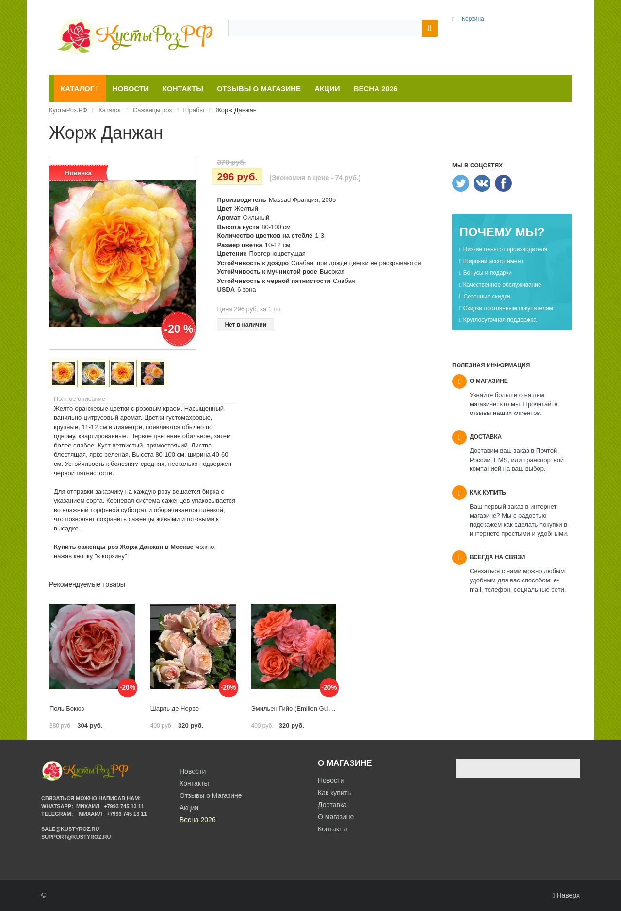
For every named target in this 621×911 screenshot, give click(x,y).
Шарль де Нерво (174, 708)
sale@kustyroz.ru (70, 829)
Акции (189, 808)
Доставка (332, 805)
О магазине (336, 817)
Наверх (566, 895)
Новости (331, 780)
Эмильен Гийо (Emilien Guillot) (295, 708)
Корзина (473, 19)
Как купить (334, 792)
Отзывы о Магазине (211, 795)
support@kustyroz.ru (76, 837)
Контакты (332, 829)
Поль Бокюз (66, 708)
